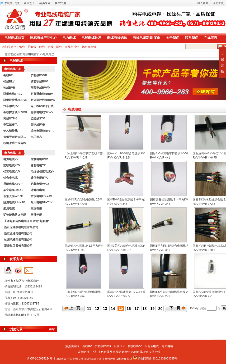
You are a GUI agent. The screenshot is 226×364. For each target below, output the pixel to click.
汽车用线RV (11, 106)
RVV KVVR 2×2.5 (118, 296)
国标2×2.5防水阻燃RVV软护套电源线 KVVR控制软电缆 (142, 292)
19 (152, 309)
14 (113, 309)
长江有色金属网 (102, 352)
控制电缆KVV (39, 159)
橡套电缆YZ (38, 165)
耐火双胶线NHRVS (43, 100)
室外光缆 (36, 214)
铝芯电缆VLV (11, 171)
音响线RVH (38, 124)
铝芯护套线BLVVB (15, 112)
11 (89, 309)
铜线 (22, 47)
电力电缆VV (11, 159)
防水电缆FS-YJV (41, 196)
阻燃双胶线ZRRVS (15, 100)
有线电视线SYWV (42, 112)
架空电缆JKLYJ (13, 190)
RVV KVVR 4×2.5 (76, 157)
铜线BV (87, 346)
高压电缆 (36, 208)
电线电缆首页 (14, 38)
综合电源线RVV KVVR (43, 130)
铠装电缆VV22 (40, 184)
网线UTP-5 (10, 118)
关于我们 (172, 38)
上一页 (74, 308)
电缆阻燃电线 (121, 352)
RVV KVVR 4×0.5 (76, 203)
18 (144, 309)
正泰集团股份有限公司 (18, 245)
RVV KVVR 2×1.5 (161, 296)
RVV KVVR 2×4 (75, 296)
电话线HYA (10, 124)
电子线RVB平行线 (42, 106)
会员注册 (60, 3)
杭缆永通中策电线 (14, 143)
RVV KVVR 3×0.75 (119, 250)
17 (137, 309)
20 (160, 309)
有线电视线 (72, 47)
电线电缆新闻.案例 (146, 38)
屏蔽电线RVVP (40, 87)
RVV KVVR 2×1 (203, 296)
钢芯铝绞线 (10, 130)
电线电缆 (48, 54)
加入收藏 (202, 3)
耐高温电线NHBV (42, 94)
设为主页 (218, 3)
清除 (52, 329)
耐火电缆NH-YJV (41, 202)
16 (129, 309)
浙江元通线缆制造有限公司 (21, 227)
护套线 (32, 47)
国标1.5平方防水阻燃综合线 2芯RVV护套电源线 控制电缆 (186, 292)
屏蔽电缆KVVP (13, 184)
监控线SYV (38, 118)
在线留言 (210, 38)
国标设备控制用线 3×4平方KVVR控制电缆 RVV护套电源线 (187, 199)
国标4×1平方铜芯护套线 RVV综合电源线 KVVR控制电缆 (185, 153)
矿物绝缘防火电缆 (14, 214)
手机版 (8, 3)
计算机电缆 (38, 190)
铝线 (50, 47)
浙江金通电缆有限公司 (18, 233)
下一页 (175, 308)
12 (97, 309)
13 (105, 309)
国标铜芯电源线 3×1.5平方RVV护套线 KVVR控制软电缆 (100, 245)
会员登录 (45, 3)
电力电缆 (69, 38)
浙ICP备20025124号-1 (41, 358)
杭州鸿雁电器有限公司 (18, 239)
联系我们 (191, 38)
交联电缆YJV (11, 165)
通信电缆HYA (39, 177)
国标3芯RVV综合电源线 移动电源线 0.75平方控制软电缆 (143, 245)
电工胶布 (36, 137)
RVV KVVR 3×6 (117, 203)
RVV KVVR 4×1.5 (118, 157)
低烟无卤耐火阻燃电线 (15, 137)
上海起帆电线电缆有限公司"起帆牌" (26, 221)
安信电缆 (154, 352)
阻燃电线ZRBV (13, 94)
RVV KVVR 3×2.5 (204, 203)
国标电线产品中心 (43, 38)
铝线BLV (8, 81)
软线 (42, 47)
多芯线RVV (134, 346)
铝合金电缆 (89, 47)
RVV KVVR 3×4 (160, 203)
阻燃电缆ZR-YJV (14, 202)
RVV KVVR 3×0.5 (204, 250)
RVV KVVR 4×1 (160, 157)
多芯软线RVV (39, 81)
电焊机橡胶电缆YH (43, 171)
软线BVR (9, 87)
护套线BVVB (39, 75)
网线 (59, 47)
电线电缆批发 (91, 38)
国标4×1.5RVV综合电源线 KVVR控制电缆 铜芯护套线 (141, 153)
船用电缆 (9, 208)
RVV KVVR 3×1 (75, 250)
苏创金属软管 (139, 352)
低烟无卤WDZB (13, 196)
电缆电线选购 (117, 38)
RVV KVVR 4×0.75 (205, 157)
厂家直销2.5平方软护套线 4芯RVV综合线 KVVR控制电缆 (101, 153)
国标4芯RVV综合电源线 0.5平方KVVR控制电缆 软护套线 (101, 199)
